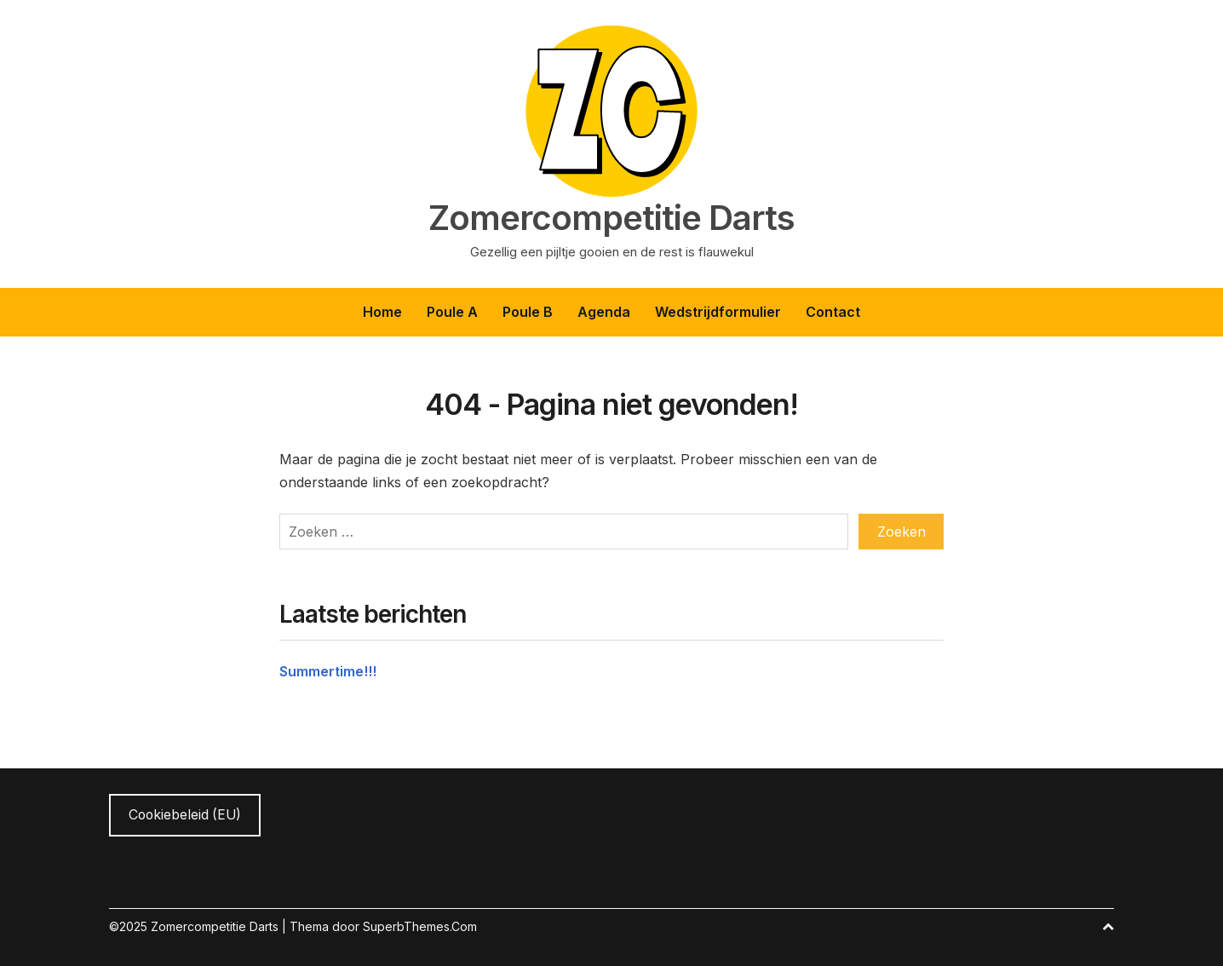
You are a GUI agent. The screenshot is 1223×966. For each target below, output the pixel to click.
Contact (833, 311)
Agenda (603, 311)
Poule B (527, 311)
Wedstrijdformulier (718, 311)
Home (382, 311)
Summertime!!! (327, 671)
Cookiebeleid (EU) (185, 815)
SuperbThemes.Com (420, 926)
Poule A (452, 311)
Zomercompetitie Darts (611, 218)
